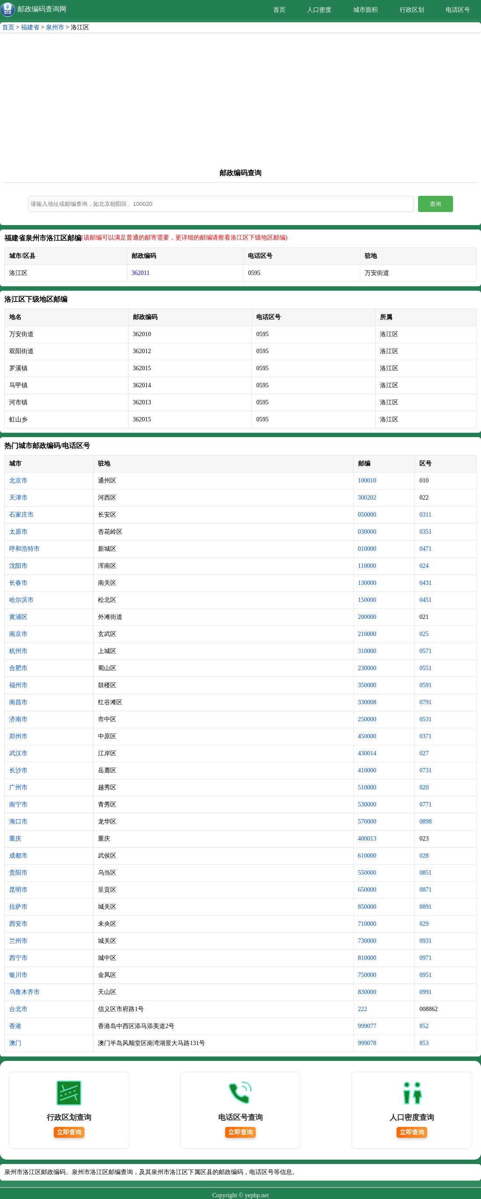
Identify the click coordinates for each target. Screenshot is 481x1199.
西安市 (18, 924)
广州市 (18, 787)
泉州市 (55, 27)
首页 (279, 10)
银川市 (18, 975)
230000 (367, 668)
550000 (367, 872)
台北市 (18, 1009)
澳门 (15, 1043)
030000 (367, 531)
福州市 (18, 685)
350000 (367, 685)
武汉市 (18, 753)
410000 (367, 770)
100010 (367, 480)
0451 (425, 600)
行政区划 (412, 10)
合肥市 (18, 668)
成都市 (18, 855)
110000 (367, 566)
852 (424, 1026)
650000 (367, 889)
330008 (367, 702)
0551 (425, 668)
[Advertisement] (240, 99)
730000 (367, 941)
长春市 (18, 583)
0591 (425, 685)
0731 (425, 770)
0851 (425, 872)
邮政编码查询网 (41, 9)
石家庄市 (21, 514)
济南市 (18, 719)
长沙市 (18, 770)
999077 (367, 1026)
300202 (367, 497)
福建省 (30, 27)
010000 (367, 549)
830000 (367, 992)
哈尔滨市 (21, 600)
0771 (425, 804)
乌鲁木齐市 (24, 992)
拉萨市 (18, 907)
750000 (367, 975)
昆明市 (18, 889)
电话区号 (458, 10)
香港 (15, 1026)
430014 (367, 753)
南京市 (18, 634)
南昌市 (18, 702)
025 (424, 634)
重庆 (15, 838)
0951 (425, 975)
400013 (367, 838)
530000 (367, 804)
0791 (425, 702)
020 (424, 787)
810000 (367, 958)
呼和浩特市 (24, 549)
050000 (367, 514)
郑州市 (18, 736)
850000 (367, 907)
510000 (367, 787)
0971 (425, 958)
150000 (367, 600)
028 (424, 855)
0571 (425, 651)
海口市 (18, 821)
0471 (425, 549)
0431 (425, 583)
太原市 (18, 531)
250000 (367, 719)
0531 (425, 719)
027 (424, 753)
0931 (425, 941)
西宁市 (18, 958)
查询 (435, 204)
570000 (367, 821)
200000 (367, 617)
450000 (367, 736)
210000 (367, 634)
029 (424, 924)
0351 (425, 531)
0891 (425, 907)
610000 (367, 855)
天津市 (18, 497)
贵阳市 (18, 872)
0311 (425, 514)
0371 (425, 736)
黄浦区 (18, 617)
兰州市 (18, 941)
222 (362, 1009)
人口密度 (319, 10)
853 (424, 1043)
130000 (367, 583)
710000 (367, 924)
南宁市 (18, 804)
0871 (425, 889)
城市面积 (365, 10)
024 (424, 566)
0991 (425, 992)
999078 (367, 1043)
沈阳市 (18, 566)
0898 (425, 821)
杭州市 (18, 651)
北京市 (18, 480)
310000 (367, 651)
